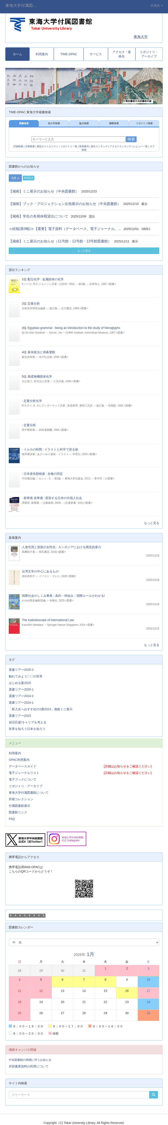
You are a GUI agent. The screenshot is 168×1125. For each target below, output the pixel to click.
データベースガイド (22, 766)
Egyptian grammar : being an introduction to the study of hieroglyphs (74, 328)
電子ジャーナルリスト (24, 773)
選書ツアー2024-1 (21, 702)
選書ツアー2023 (20, 715)
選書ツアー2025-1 (21, 689)
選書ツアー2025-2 (21, 669)
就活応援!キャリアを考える (27, 722)
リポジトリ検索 (144, 123)
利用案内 (15, 753)
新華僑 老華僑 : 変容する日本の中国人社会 (53, 498)
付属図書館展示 (19, 805)
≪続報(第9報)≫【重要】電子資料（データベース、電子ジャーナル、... (65, 229)
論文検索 (84, 123)
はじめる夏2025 (20, 683)
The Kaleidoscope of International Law (48, 620)
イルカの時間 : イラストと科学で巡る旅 (51, 449)
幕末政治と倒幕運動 (41, 352)
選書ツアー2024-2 (21, 696)
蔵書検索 (24, 123)
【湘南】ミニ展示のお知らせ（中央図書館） (44, 191)
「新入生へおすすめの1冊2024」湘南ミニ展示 (40, 709)
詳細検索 (18, 146)
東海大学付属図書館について (29, 792)
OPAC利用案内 (19, 759)
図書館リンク (18, 812)
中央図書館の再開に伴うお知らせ (30, 1059)
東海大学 (141, 37)
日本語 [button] (156, 5)
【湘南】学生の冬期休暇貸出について (38, 216)
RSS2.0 (28, 178)
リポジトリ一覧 (68, 146)
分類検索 (30, 146)
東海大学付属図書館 (23, 5)
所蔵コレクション (21, 799)
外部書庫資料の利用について (29, 1066)
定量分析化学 (33, 401)
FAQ (12, 819)
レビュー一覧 (140, 146)
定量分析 (34, 303)
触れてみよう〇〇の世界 (25, 676)
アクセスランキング (120, 146)
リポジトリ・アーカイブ (25, 786)
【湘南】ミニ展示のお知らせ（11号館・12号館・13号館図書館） (60, 241)
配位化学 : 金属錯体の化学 (46, 279)
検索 (131, 139)
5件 (15, 178)
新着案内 (84, 146)
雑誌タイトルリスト (47, 146)
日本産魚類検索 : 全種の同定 (43, 473)
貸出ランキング (99, 146)
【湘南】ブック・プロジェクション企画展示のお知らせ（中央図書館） (65, 204)
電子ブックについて (22, 779)
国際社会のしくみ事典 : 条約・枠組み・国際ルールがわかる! (63, 595)
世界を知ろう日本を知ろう (27, 729)
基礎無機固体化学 (40, 376)
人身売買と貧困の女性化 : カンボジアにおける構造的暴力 (61, 547)
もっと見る (84, 250)
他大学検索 (54, 123)
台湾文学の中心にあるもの (40, 571)
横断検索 (114, 123)
